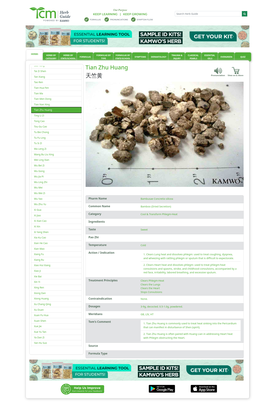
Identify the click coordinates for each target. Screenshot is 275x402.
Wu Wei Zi (39, 193)
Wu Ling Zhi (40, 182)
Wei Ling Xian (41, 159)
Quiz (242, 57)
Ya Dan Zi (39, 337)
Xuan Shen (40, 320)
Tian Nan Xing (42, 104)
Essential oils (210, 57)
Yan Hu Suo (40, 342)
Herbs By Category (51, 57)
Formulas (85, 57)
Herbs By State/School (68, 57)
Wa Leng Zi (40, 148)
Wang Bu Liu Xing (44, 154)
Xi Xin (37, 226)
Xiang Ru (39, 259)
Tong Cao (39, 121)
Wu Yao (38, 198)
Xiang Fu (39, 254)
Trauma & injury (177, 57)
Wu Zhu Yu (40, 204)
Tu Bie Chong (41, 132)
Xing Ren (39, 287)
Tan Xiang (39, 76)
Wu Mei (38, 187)
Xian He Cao (41, 243)
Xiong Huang (41, 298)
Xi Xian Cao (40, 220)
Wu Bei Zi (39, 165)
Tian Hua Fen (41, 87)
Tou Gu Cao (40, 126)
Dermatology (158, 57)
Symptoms (140, 57)
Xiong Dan (40, 293)
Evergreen (226, 57)
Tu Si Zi (38, 143)
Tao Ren (38, 82)
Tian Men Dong (42, 98)
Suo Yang (39, 65)
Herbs (34, 54)
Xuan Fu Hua (41, 315)
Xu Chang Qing (42, 304)
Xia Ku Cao (40, 237)
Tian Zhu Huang (43, 110)
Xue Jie (38, 326)
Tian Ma (38, 93)
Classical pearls (193, 57)
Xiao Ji (37, 270)
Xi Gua (37, 209)
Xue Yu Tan (40, 331)
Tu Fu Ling (40, 137)
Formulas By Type (103, 57)
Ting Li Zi (39, 115)
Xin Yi (37, 281)
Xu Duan (39, 309)
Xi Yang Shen (41, 232)
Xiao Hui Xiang (42, 265)
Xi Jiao (37, 215)
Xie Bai (38, 276)
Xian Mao (39, 248)
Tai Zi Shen (40, 71)
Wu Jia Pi (39, 176)
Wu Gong (39, 171)
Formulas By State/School (122, 57)
